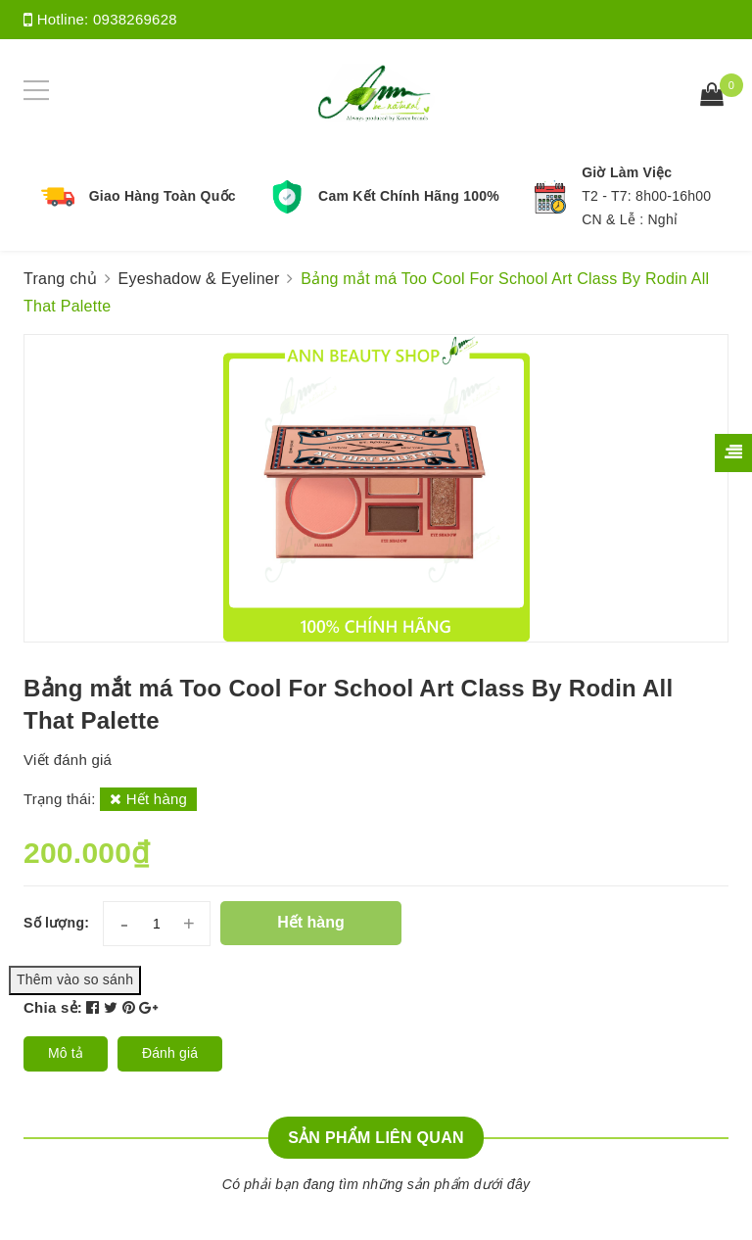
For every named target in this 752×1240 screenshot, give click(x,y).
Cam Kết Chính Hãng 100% (408, 196)
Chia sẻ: (53, 1007)
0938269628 (135, 19)
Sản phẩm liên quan (376, 1137)
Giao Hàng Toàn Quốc (162, 196)
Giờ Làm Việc (627, 172)
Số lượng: (56, 922)
